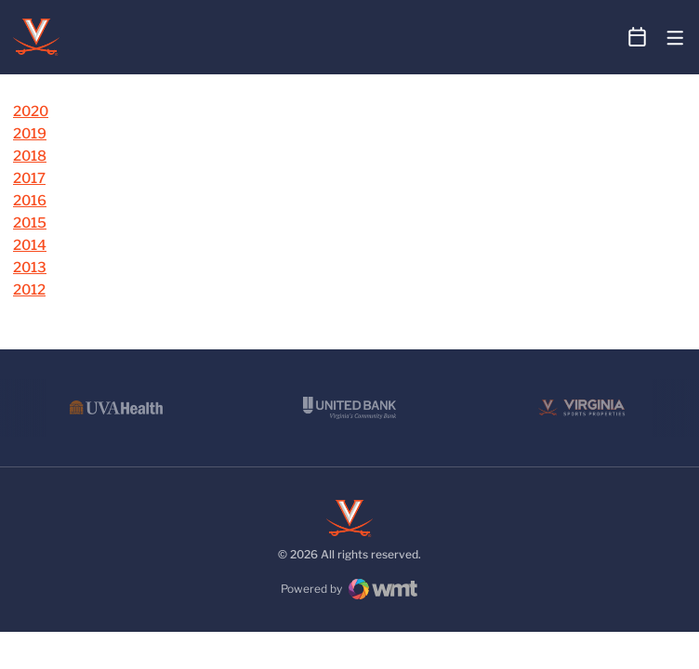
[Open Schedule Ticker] (638, 37)
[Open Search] (602, 37)
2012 (29, 290)
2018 (29, 156)
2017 (29, 178)
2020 (30, 111)
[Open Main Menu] (675, 38)
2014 (29, 245)
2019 (29, 133)
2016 (29, 200)
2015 (29, 223)
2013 (29, 267)
